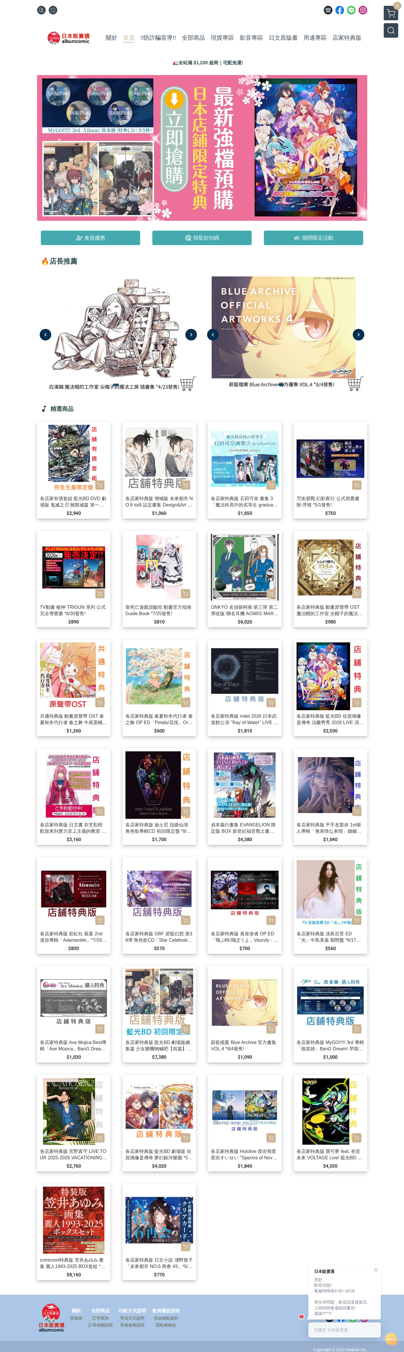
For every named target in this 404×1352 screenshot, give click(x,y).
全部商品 (100, 1311)
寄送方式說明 (132, 1318)
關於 (76, 1311)
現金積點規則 (166, 1318)
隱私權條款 (166, 1325)
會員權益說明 (166, 1311)
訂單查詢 (100, 1318)
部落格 (76, 1318)
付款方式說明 (132, 1311)
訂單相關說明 (100, 1325)
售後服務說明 (132, 1325)
